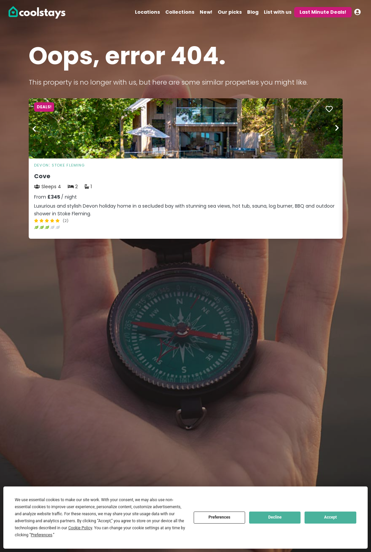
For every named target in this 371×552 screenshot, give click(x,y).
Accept (330, 517)
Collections (179, 12)
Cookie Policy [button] (80, 528)
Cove (42, 176)
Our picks (230, 12)
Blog (252, 12)
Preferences (219, 517)
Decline (275, 517)
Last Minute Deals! (323, 12)
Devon (41, 165)
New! (206, 12)
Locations (147, 12)
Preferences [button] (41, 535)
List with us (278, 12)
